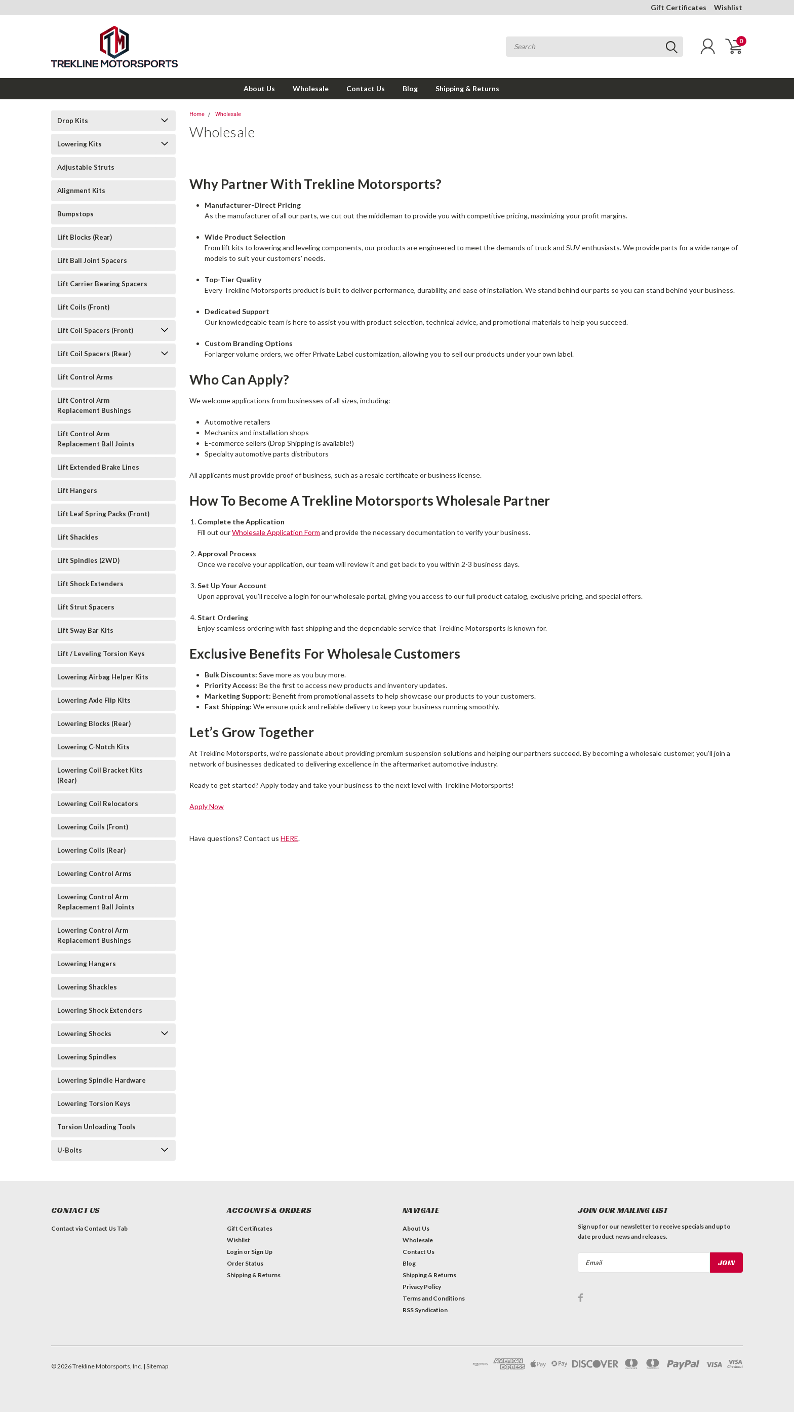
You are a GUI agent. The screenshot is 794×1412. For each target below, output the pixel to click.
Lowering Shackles (87, 987)
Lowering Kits (79, 144)
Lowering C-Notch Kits (93, 747)
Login (235, 1251)
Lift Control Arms (85, 377)
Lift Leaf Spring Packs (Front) (103, 514)
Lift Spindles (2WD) (88, 560)
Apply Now (206, 806)
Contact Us (365, 88)
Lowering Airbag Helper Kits (102, 677)
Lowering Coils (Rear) (91, 850)
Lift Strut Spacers (85, 607)
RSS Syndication (425, 1310)
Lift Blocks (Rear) (84, 237)
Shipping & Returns (467, 88)
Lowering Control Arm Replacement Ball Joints (96, 902)
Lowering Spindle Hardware (101, 1080)
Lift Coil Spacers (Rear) (94, 354)
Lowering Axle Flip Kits (94, 700)
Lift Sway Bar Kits (85, 630)
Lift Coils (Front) (83, 307)
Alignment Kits (81, 190)
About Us (259, 88)
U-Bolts (69, 1150)
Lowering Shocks (84, 1033)
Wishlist (728, 7)
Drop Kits (72, 121)
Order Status (245, 1263)
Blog (410, 88)
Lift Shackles (77, 537)
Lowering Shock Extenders (99, 1010)
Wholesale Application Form (276, 532)
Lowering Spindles (86, 1057)
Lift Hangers (77, 490)
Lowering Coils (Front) (92, 827)
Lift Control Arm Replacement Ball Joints (96, 439)
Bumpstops (75, 214)
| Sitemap (155, 1366)
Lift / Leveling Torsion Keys (101, 654)
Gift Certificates (678, 7)
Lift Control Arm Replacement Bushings (94, 405)
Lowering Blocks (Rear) (94, 723)
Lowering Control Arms (94, 873)
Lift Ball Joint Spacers (92, 260)
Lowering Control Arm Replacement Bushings (94, 935)
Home (197, 114)
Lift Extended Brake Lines (98, 467)
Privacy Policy (422, 1286)
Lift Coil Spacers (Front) (95, 330)
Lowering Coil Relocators (97, 803)
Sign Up (261, 1251)
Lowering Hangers (86, 964)
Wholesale (311, 88)
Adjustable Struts (85, 167)
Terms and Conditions (434, 1298)
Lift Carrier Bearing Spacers (102, 284)
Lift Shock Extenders (90, 584)
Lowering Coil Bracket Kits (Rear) (100, 775)
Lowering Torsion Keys (94, 1103)
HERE (289, 838)
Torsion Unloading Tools (96, 1127)
